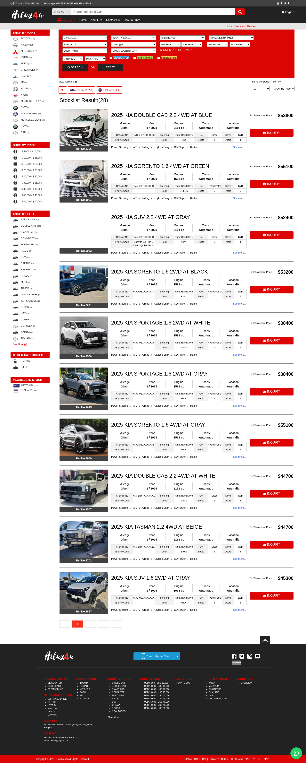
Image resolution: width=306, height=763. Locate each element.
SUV (114, 702)
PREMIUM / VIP (55, 689)
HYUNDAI (85, 698)
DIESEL (51, 711)
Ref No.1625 (84, 407)
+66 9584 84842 (56, 737)
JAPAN (212, 683)
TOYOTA (84, 683)
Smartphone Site (158, 656)
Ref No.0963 (84, 250)
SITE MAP (263, 759)
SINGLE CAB (118, 683)
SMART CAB (118, 689)
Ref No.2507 (84, 509)
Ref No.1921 (84, 199)
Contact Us (113, 20)
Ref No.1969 (84, 458)
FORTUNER (118, 695)
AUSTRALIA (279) (81, 90)
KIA (81, 695)
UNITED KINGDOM (218, 698)
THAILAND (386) (109, 90)
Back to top (265, 640)
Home (83, 20)
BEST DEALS (54, 686)
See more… (239, 147)
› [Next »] (116, 624)
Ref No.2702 (84, 560)
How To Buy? (132, 20)
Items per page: (261, 81)
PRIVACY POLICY (219, 759)
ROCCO (116, 708)
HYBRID (52, 705)
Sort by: (277, 81)
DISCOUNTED (55, 683)
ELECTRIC (53, 708)
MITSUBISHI (86, 689)
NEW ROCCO (119, 711)
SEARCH (75, 67)
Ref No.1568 (84, 356)
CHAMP (116, 705)
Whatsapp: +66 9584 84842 (58, 3)
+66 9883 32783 (82, 3)
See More (113, 717)
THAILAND (214, 692)
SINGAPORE (215, 689)
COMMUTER (118, 692)
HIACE (115, 698)
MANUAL (52, 715)
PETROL (52, 702)
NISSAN (84, 686)
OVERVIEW (246, 683)
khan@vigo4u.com (60, 740)
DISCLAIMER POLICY (243, 759)
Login (288, 12)
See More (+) (20, 344)
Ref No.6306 (84, 148)
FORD (83, 692)
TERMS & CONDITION (193, 759)
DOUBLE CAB (119, 686)
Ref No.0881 (84, 305)
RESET (110, 67)
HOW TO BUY (183, 683)
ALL (63, 90)
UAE (211, 695)
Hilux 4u (66, 20)
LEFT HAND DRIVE (57, 699)
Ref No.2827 (84, 611)
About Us (96, 20)
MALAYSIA (214, 686)
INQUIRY (271, 132)
